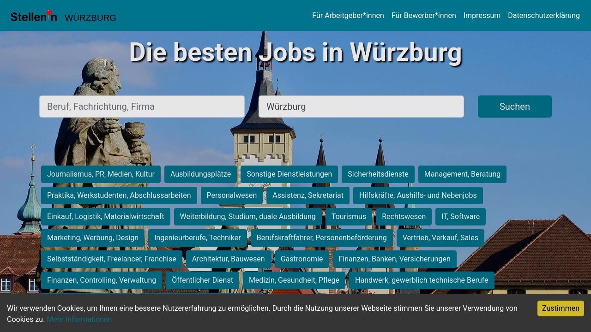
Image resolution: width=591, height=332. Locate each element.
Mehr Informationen (79, 319)
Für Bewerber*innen (424, 15)
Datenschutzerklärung (544, 15)
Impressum (482, 15)
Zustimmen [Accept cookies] (560, 308)
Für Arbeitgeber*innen (348, 15)
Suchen (515, 106)
